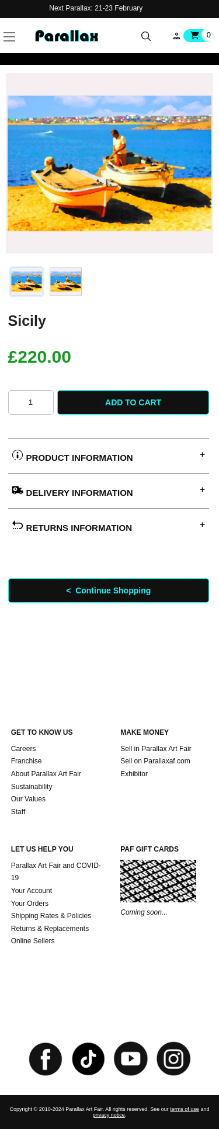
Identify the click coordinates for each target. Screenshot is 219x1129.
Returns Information (72, 526)
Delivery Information (72, 491)
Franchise (26, 761)
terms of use (184, 1109)
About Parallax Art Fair (46, 774)
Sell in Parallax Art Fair (155, 749)
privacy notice (109, 1115)
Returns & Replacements (50, 929)
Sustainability (32, 787)
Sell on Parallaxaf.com (155, 761)
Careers (23, 749)
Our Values (28, 799)
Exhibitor (134, 774)
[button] (27, 23)
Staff (18, 812)
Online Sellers (33, 941)
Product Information (72, 456)
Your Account (31, 891)
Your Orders (29, 903)
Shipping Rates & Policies (51, 916)
